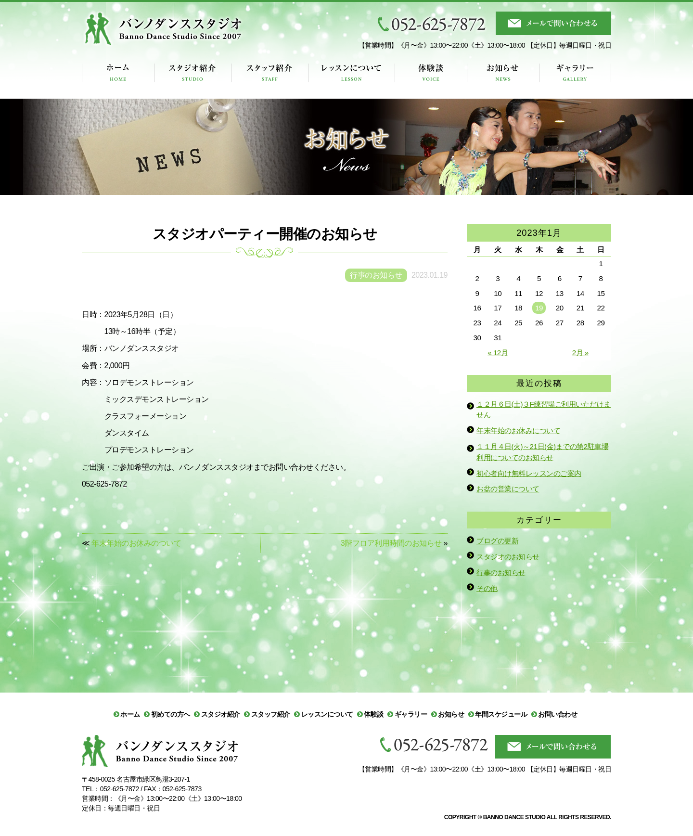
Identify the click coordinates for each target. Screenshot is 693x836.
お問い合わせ (557, 714)
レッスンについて (327, 714)
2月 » (580, 352)
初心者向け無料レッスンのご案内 (528, 473)
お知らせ (451, 714)
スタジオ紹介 (220, 714)
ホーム (130, 714)
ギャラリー (411, 714)
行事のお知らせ (501, 572)
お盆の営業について (507, 489)
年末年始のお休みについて (518, 430)
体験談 (374, 714)
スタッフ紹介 (270, 714)
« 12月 (498, 352)
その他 (487, 588)
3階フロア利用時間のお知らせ (391, 543)
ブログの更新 (497, 541)
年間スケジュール (501, 714)
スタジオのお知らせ (507, 557)
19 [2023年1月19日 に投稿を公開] (539, 308)
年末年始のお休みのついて (136, 543)
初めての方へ (170, 714)
